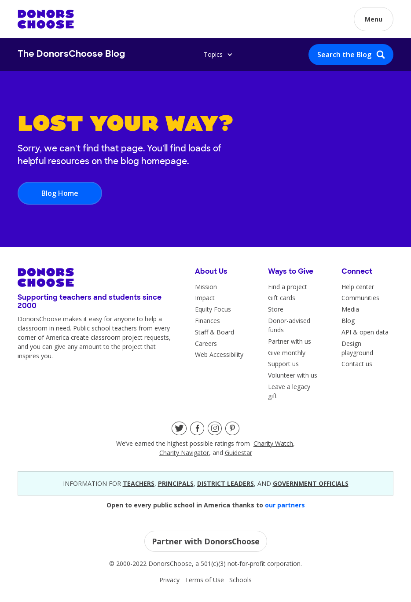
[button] (373, 19)
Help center (357, 287)
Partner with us (289, 341)
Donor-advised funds (289, 325)
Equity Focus (213, 309)
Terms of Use (204, 580)
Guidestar (238, 452)
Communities (360, 298)
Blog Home (59, 193)
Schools (240, 580)
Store (275, 309)
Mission (206, 287)
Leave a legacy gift (289, 391)
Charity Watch (273, 443)
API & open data (365, 332)
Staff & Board (214, 332)
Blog (348, 320)
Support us (283, 364)
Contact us (356, 364)
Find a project (287, 287)
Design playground (357, 348)
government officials (311, 483)
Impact (205, 298)
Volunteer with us (292, 375)
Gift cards (281, 298)
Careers (206, 343)
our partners (285, 505)
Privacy (169, 580)
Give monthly (286, 353)
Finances (207, 320)
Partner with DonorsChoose (206, 541)
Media (350, 309)
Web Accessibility (219, 354)
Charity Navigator (184, 452)
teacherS (138, 483)
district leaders (225, 483)
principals (176, 483)
